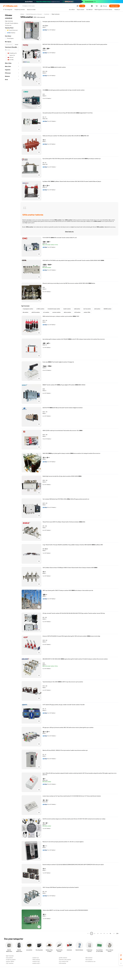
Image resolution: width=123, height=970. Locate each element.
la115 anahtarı (77, 312)
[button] (77, 6)
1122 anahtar (88, 959)
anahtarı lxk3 (36, 961)
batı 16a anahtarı (87, 308)
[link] (121, 955)
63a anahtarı (25, 312)
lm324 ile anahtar (11, 959)
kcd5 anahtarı (97, 308)
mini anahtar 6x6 (63, 961)
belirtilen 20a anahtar (65, 959)
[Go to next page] (114, 933)
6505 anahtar (36, 959)
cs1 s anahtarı (46, 312)
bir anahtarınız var (90, 961)
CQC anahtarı (9, 963)
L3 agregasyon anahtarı (28, 308)
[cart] (97, 6)
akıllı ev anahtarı (67, 312)
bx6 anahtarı (9, 957)
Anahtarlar (46, 14)
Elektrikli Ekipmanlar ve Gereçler (34, 14)
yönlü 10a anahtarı (36, 312)
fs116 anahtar (62, 963)
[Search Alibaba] (48, 6)
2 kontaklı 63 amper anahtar (54, 308)
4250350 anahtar (107, 308)
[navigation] (12, 474)
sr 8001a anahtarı (40, 308)
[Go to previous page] (88, 933)
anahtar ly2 (35, 957)
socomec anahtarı (56, 312)
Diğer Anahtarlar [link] (56, 14)
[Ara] (82, 6)
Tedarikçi (53, 29)
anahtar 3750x (87, 312)
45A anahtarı (88, 957)
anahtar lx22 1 (36, 963)
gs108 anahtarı (63, 957)
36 (110, 933)
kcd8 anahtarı (77, 308)
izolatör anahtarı (67, 308)
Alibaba (22, 14)
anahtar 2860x (10, 961)
